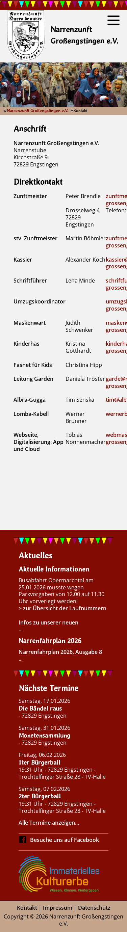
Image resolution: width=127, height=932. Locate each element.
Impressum (57, 907)
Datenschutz (94, 907)
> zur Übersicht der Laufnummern (62, 608)
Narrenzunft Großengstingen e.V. (37, 110)
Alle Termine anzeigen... (49, 822)
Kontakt (27, 907)
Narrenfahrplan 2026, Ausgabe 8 (60, 652)
